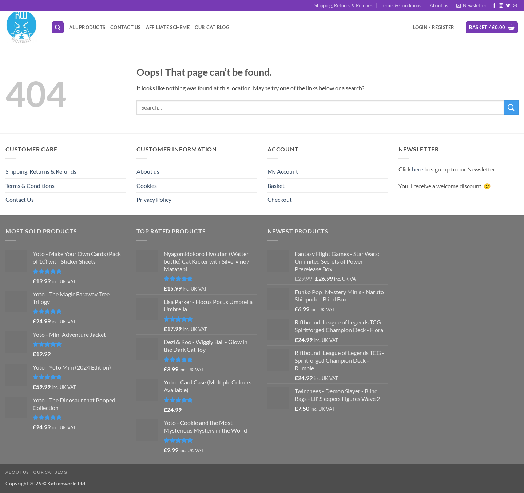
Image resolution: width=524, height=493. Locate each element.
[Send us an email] (515, 5)
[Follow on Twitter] (508, 5)
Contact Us (125, 27)
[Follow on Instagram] (501, 5)
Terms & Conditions (401, 5)
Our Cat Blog (212, 27)
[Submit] (511, 107)
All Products (87, 27)
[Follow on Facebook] (494, 5)
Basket (276, 185)
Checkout (279, 199)
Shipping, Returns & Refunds (343, 5)
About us (439, 5)
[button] (471, 5)
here (417, 169)
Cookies (146, 185)
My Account (282, 171)
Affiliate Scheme (168, 27)
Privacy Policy (153, 199)
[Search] (58, 27)
